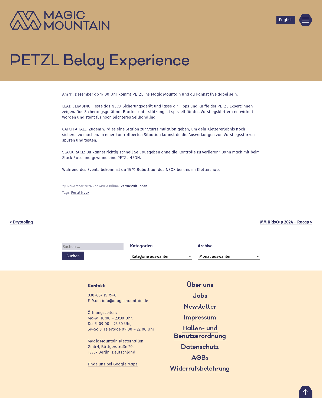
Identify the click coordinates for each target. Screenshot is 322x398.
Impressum (200, 318)
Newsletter (200, 307)
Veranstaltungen (134, 186)
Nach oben (305, 392)
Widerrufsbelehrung (200, 369)
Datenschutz (200, 347)
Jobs (200, 296)
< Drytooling (21, 222)
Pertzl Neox (80, 192)
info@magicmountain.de (125, 300)
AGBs (200, 358)
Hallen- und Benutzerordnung (200, 332)
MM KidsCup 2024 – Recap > (286, 222)
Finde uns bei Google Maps (113, 364)
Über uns (200, 285)
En (286, 19)
